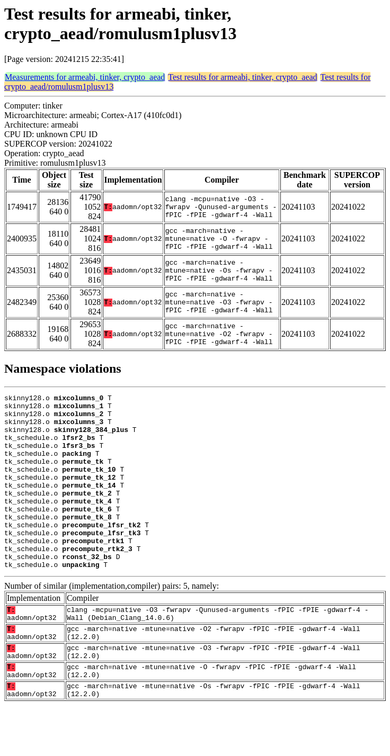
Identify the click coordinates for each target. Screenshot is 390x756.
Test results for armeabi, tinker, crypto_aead (242, 77)
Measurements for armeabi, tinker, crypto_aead (85, 77)
